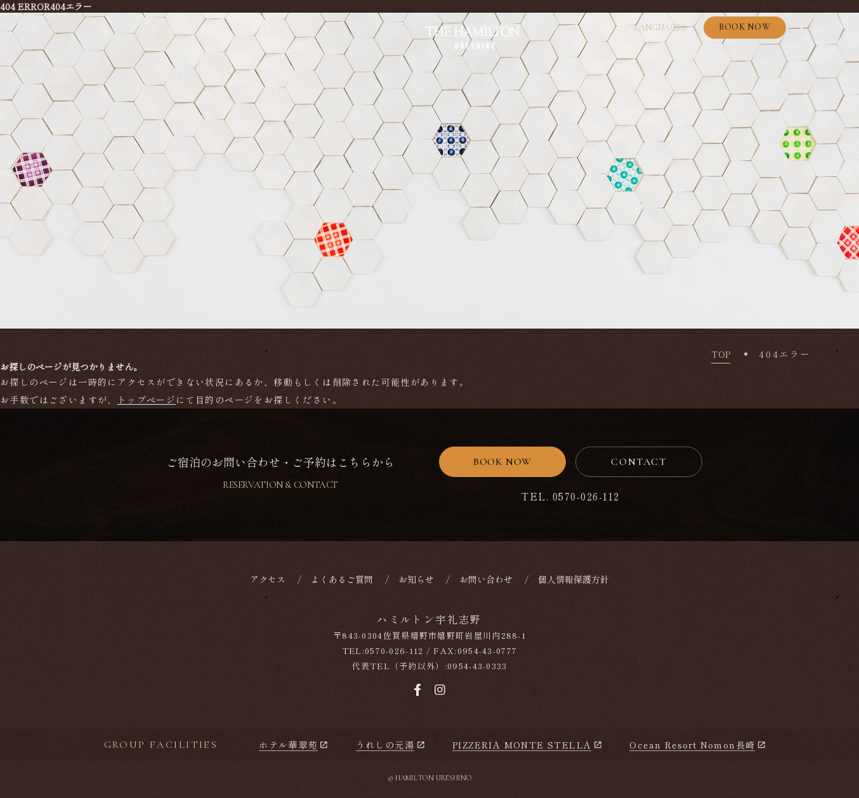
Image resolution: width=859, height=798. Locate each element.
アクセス (267, 579)
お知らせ (416, 579)
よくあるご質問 (342, 579)
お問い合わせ (486, 579)
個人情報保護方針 (573, 579)
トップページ (146, 399)
